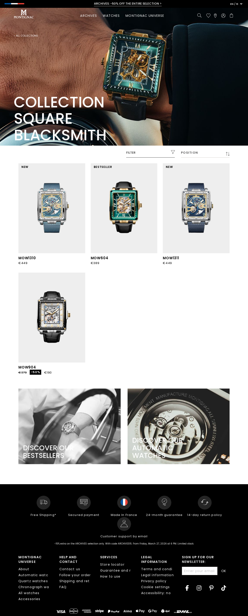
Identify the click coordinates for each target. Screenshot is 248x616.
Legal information (154, 559)
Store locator (112, 564)
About (23, 569)
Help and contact (68, 559)
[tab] (35, 579)
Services (108, 557)
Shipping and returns (78, 581)
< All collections (26, 35)
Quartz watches (33, 581)
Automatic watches (36, 575)
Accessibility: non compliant (167, 593)
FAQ (63, 587)
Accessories (29, 599)
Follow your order (75, 575)
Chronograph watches (38, 587)
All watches (28, 593)
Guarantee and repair (120, 570)
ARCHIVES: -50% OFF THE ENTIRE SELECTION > (128, 4)
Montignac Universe (30, 559)
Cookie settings (155, 587)
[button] (236, 4)
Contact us (69, 569)
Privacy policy (154, 581)
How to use (110, 576)
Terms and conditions (161, 569)
